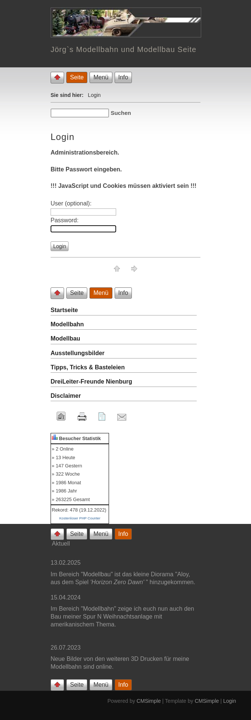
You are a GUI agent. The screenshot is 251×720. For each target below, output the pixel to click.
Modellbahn (67, 324)
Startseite (64, 310)
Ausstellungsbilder (78, 353)
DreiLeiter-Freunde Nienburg (91, 381)
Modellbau (65, 338)
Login (229, 701)
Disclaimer (66, 396)
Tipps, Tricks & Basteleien (88, 367)
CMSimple (149, 701)
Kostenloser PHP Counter (79, 518)
